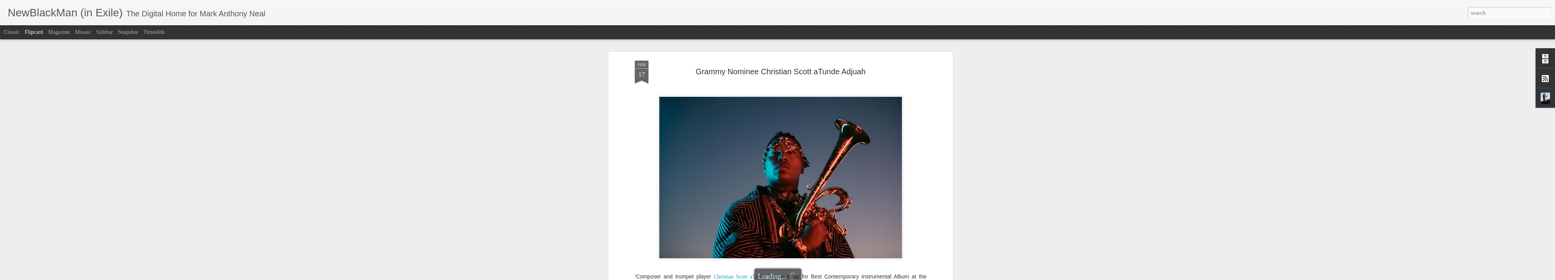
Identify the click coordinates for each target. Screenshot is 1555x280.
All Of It (756, 257)
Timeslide (154, 32)
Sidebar (104, 32)
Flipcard (34, 32)
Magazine (59, 32)
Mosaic (83, 32)
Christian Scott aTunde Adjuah (749, 235)
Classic (11, 32)
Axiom (736, 242)
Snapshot (128, 32)
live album (673, 250)
